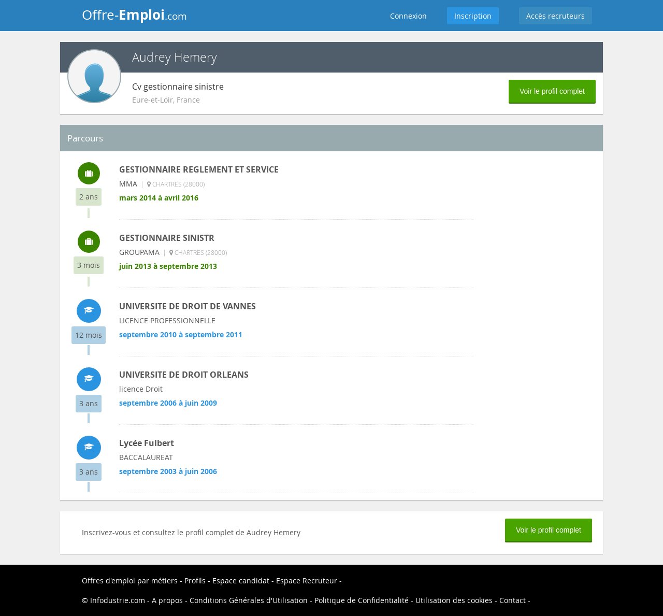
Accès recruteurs (555, 16)
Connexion (408, 16)
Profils (195, 580)
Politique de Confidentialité (361, 600)
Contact (512, 600)
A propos (167, 600)
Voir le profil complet (552, 91)
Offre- (134, 14)
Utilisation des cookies (454, 600)
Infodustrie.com (117, 600)
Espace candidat (240, 580)
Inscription (473, 16)
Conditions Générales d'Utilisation (249, 600)
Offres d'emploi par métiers (130, 580)
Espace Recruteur (306, 580)
